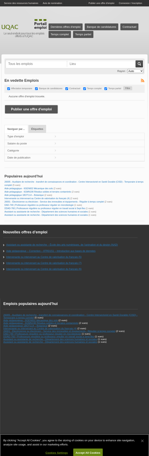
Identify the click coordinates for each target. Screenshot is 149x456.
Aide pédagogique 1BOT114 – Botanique (24, 195)
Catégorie (13, 150)
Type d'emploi (15, 136)
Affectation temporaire (21, 88)
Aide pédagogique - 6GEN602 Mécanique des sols (28, 188)
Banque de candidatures (101, 26)
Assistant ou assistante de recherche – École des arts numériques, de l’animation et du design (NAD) (62, 244)
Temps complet (60, 34)
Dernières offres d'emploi (66, 26)
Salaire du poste (17, 143)
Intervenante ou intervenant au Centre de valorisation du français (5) (44, 257)
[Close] (142, 442)
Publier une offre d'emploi (101, 3)
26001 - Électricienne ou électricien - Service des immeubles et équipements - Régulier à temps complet (54, 202)
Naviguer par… (16, 129)
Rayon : (122, 71)
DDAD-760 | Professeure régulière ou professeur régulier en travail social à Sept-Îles (44, 208)
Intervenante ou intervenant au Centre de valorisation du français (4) (37, 198)
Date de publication (18, 157)
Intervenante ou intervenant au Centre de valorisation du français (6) (44, 269)
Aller (139, 64)
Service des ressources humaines (21, 3)
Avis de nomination (52, 3)
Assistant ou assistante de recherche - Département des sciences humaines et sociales (46, 212)
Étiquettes (37, 129)
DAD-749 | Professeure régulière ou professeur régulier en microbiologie (38, 205)
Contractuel (129, 26)
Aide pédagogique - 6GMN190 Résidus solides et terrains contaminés (37, 192)
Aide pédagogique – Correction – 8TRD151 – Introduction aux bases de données (50, 251)
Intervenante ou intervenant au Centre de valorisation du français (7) (44, 263)
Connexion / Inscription (130, 3)
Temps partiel (83, 34)
